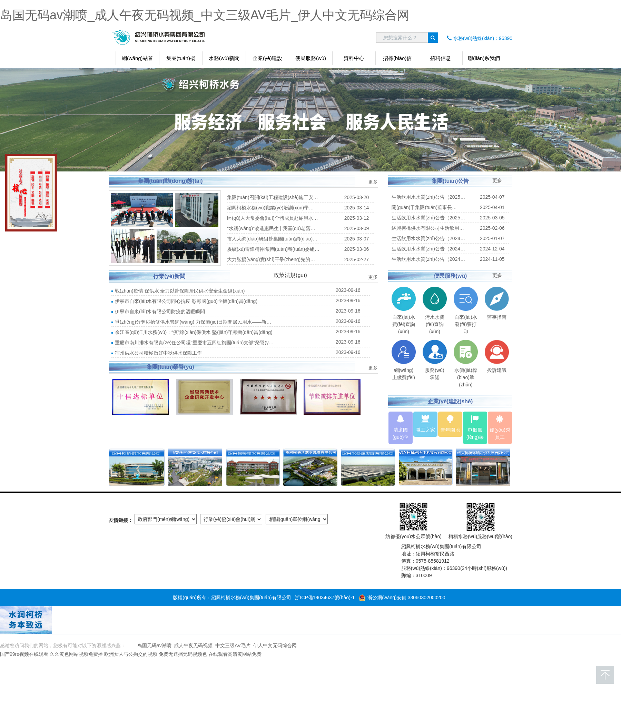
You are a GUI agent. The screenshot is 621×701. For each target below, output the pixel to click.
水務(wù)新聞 (224, 58)
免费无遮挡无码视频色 (183, 654)
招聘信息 (440, 58)
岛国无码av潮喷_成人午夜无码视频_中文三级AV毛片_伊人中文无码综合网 (205, 15)
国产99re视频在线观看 (24, 654)
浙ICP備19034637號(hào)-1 (325, 597)
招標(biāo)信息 (397, 60)
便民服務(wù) (310, 58)
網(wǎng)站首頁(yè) (137, 60)
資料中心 (354, 58)
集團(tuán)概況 (180, 60)
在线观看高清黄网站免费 (235, 654)
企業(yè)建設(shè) (267, 60)
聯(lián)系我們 (484, 58)
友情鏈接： (121, 520)
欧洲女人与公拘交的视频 (130, 654)
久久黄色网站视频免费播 (76, 654)
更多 (373, 182)
